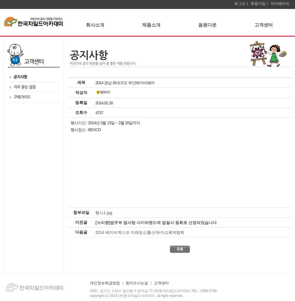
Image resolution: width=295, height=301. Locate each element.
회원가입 (258, 3)
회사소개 (95, 24)
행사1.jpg (103, 212)
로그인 (239, 3)
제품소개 (151, 24)
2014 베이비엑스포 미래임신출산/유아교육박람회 (139, 232)
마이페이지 (280, 3)
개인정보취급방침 (105, 283)
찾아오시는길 (137, 283)
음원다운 (207, 24)
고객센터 (263, 24)
